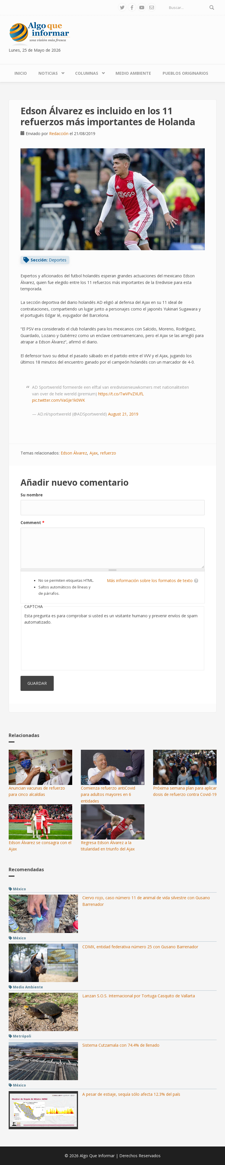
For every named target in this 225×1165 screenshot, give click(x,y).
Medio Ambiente (133, 73)
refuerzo (108, 453)
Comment (32, 522)
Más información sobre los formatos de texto (150, 580)
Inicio (20, 73)
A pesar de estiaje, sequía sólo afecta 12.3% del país (131, 1094)
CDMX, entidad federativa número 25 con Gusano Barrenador (140, 946)
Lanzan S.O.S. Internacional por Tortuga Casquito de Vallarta (138, 995)
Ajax (94, 453)
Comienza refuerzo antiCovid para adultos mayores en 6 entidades (108, 794)
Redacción (58, 133)
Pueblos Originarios (185, 73)
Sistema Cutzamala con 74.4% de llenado (120, 1045)
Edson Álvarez (74, 453)
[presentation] (48, 646)
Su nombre (32, 495)
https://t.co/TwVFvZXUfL (121, 394)
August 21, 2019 (123, 414)
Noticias (48, 73)
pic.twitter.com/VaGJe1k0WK (58, 400)
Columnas (86, 73)
